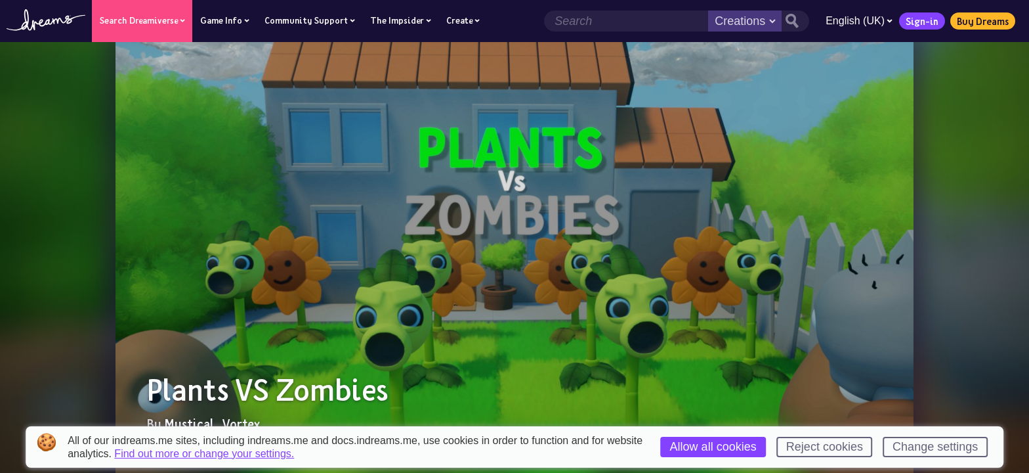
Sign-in (922, 21)
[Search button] (795, 21)
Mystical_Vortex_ (216, 423)
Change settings (935, 446)
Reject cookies (824, 446)
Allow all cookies (713, 446)
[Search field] (626, 21)
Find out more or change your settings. (204, 454)
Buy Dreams (983, 21)
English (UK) (859, 20)
